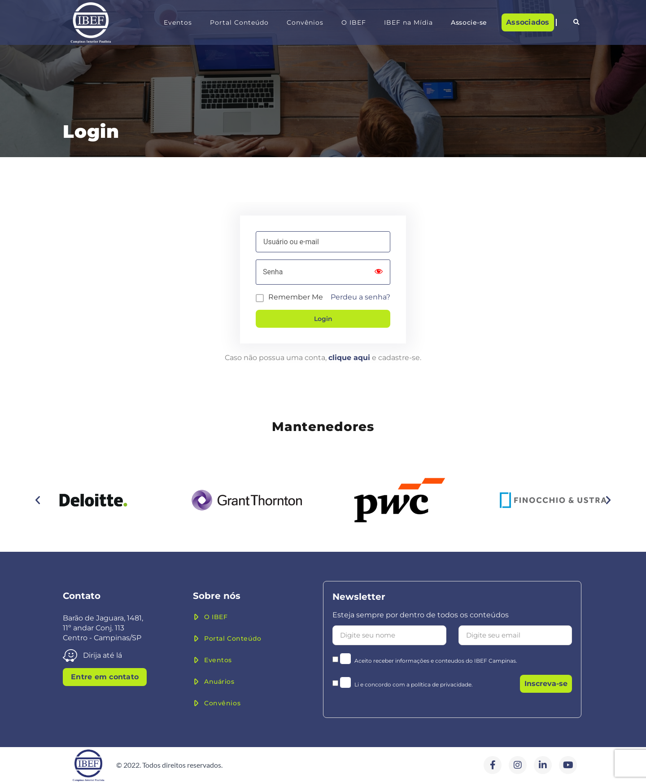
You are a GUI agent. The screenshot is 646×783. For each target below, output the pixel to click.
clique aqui (349, 357)
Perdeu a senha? (360, 297)
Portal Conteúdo (239, 22)
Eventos (178, 22)
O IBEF (353, 22)
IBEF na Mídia (408, 22)
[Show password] (378, 272)
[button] (576, 22)
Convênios (305, 22)
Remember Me (295, 297)
